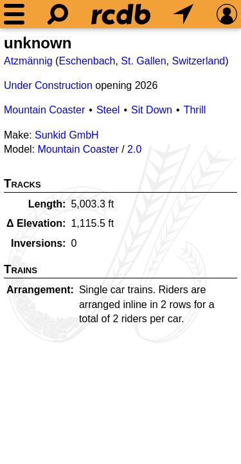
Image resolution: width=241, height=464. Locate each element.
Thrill (195, 109)
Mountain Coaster (44, 109)
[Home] (120, 14)
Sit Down (151, 109)
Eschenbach (86, 60)
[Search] (58, 14)
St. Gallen (143, 60)
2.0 (134, 149)
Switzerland (198, 60)
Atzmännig (28, 60)
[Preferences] (227, 14)
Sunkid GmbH (67, 135)
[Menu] (14, 14)
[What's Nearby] (183, 14)
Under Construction (48, 85)
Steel (108, 109)
